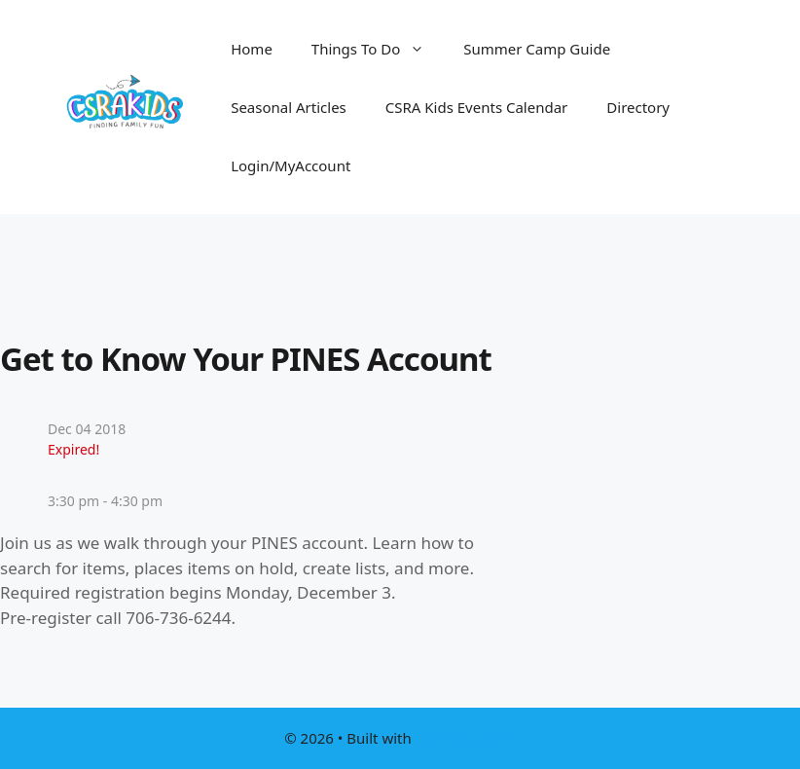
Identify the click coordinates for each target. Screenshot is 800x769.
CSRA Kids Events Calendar (476, 107)
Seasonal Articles (288, 107)
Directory (638, 107)
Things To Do (377, 48)
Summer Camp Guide (536, 48)
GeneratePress (466, 738)
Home (252, 48)
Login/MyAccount (290, 165)
